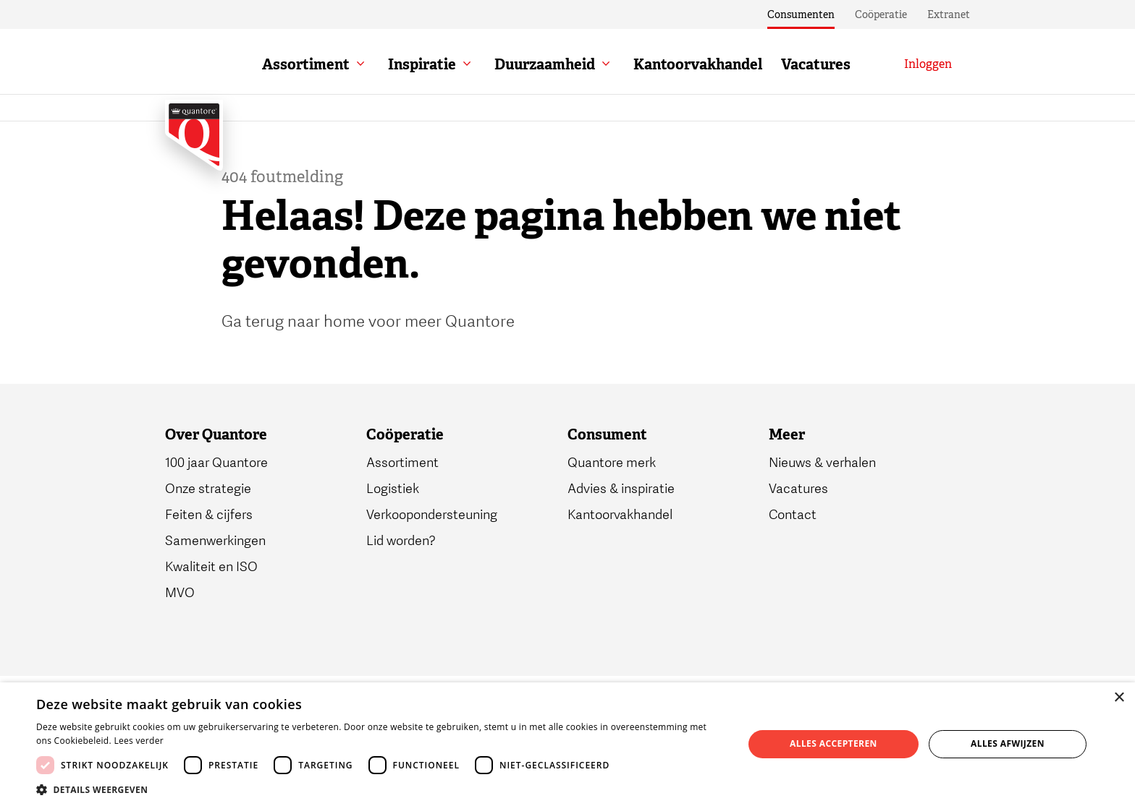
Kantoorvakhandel (697, 64)
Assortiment (306, 64)
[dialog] (567, 744)
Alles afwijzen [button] (1008, 743)
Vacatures (816, 64)
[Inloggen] (928, 64)
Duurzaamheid (544, 64)
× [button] (1118, 698)
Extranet (948, 14)
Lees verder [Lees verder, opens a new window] (139, 740)
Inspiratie (422, 64)
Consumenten (801, 14)
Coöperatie (881, 14)
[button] (379, 788)
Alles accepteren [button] (833, 743)
